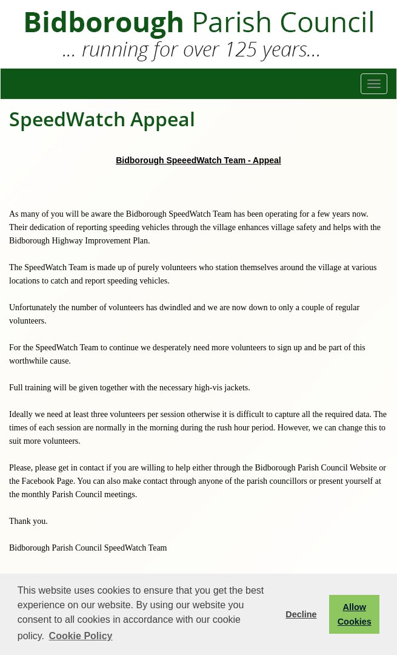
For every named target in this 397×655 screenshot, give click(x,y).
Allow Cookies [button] (355, 614)
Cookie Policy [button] (81, 636)
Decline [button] (300, 614)
